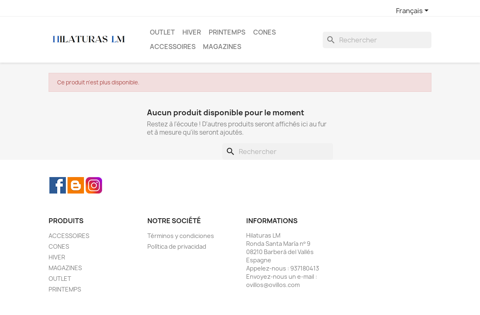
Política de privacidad (176, 246)
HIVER (191, 32)
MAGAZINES (222, 46)
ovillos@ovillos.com (273, 285)
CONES (264, 32)
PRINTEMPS (227, 32)
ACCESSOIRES (173, 46)
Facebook (57, 185)
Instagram (94, 185)
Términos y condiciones (180, 236)
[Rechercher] (377, 40)
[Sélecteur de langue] (413, 11)
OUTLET (162, 32)
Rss (76, 185)
